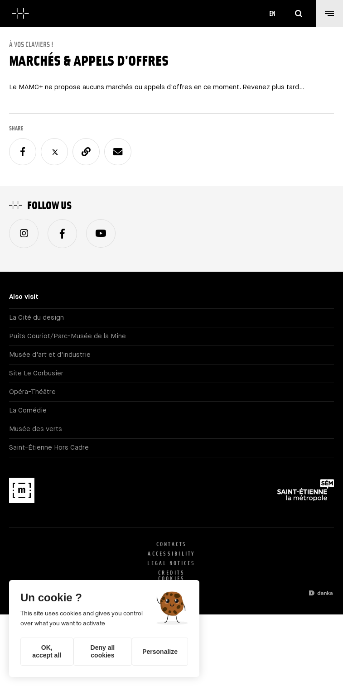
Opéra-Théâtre (32, 392)
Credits (171, 573)
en (272, 13)
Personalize (160, 651)
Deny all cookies (103, 651)
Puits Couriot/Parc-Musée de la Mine (67, 336)
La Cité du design (36, 317)
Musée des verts (35, 429)
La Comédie (28, 410)
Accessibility (171, 553)
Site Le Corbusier (36, 373)
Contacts (171, 544)
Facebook (62, 233)
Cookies (171, 578)
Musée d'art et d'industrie (50, 354)
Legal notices (171, 563)
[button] (329, 13)
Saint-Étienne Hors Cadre (49, 447)
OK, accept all (46, 651)
